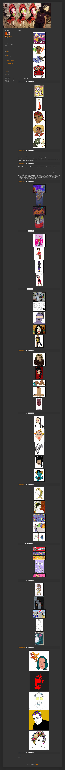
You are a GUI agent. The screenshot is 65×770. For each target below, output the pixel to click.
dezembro (8, 56)
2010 (7, 71)
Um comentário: (21, 543)
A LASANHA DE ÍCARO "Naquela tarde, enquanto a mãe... (10, 61)
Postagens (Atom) (24, 757)
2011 (7, 55)
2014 (7, 51)
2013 (7, 52)
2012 (7, 54)
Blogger (37, 764)
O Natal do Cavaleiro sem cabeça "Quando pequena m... (10, 64)
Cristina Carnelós (9, 36)
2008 (7, 74)
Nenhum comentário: (22, 81)
